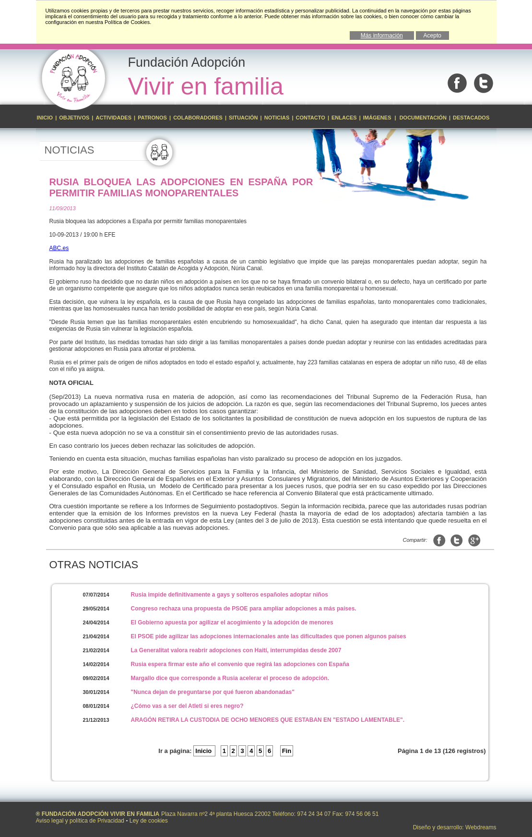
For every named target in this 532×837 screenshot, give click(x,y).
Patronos (152, 117)
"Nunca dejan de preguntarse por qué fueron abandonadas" (213, 692)
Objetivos (75, 117)
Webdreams (480, 827)
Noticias (277, 117)
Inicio (46, 117)
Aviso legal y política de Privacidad (80, 820)
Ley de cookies (149, 820)
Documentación (423, 117)
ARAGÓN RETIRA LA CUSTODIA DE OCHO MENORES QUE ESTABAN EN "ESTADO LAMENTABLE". (268, 720)
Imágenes (378, 117)
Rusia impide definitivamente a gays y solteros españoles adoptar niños (229, 594)
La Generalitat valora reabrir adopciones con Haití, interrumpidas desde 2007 (236, 650)
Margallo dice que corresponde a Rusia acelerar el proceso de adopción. (230, 678)
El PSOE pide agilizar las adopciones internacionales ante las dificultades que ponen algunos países (268, 636)
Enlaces (344, 117)
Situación (243, 117)
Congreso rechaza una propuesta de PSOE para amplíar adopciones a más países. (243, 608)
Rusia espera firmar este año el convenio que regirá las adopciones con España (240, 664)
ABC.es (59, 248)
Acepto (432, 35)
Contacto (310, 117)
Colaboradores (198, 117)
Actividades (113, 117)
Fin (287, 750)
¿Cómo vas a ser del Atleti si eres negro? (187, 706)
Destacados (471, 117)
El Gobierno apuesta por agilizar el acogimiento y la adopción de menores (232, 622)
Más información (382, 35)
